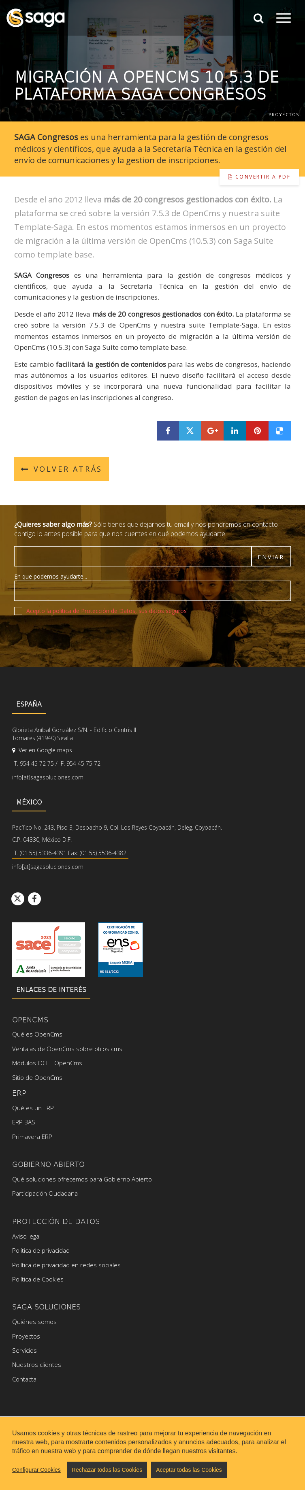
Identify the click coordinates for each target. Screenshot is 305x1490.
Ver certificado (120, 949)
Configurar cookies (112, 1454)
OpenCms (30, 1019)
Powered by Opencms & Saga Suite (250, 1462)
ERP (19, 1093)
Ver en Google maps (42, 750)
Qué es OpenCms (37, 1034)
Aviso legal (26, 1236)
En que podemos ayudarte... (50, 576)
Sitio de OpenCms (37, 1077)
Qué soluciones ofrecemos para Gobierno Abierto (82, 1179)
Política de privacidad (41, 1250)
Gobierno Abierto (48, 1164)
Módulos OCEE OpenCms (47, 1063)
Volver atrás (61, 469)
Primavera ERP (32, 1136)
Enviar (271, 557)
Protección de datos (56, 1221)
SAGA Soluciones (46, 1306)
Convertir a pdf (259, 176)
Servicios (24, 1350)
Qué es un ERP (33, 1108)
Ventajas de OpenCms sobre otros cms (67, 1049)
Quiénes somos (34, 1322)
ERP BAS (23, 1122)
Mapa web (64, 1454)
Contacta (24, 1379)
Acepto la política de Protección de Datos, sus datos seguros (106, 611)
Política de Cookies (38, 1279)
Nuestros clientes (36, 1364)
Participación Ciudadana (45, 1193)
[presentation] (75, 637)
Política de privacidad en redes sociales (66, 1265)
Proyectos (284, 114)
